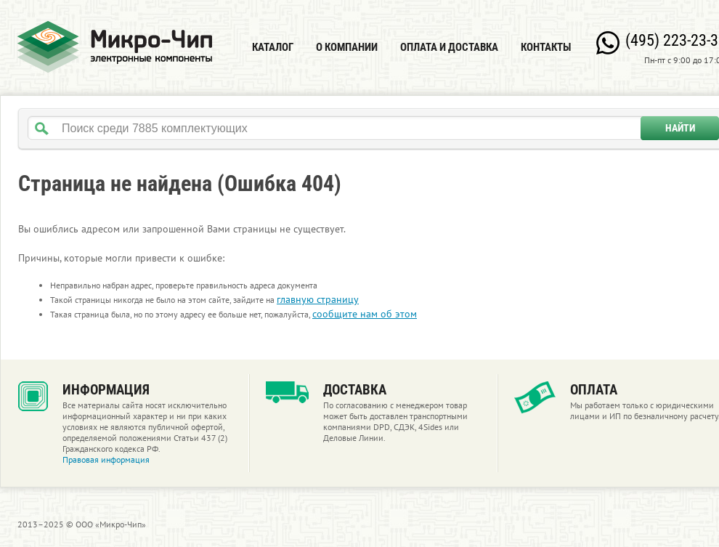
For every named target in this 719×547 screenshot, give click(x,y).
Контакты (546, 47)
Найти (680, 128)
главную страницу (318, 299)
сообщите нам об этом (364, 313)
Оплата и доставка (449, 47)
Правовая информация (106, 459)
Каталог (272, 47)
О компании (347, 47)
